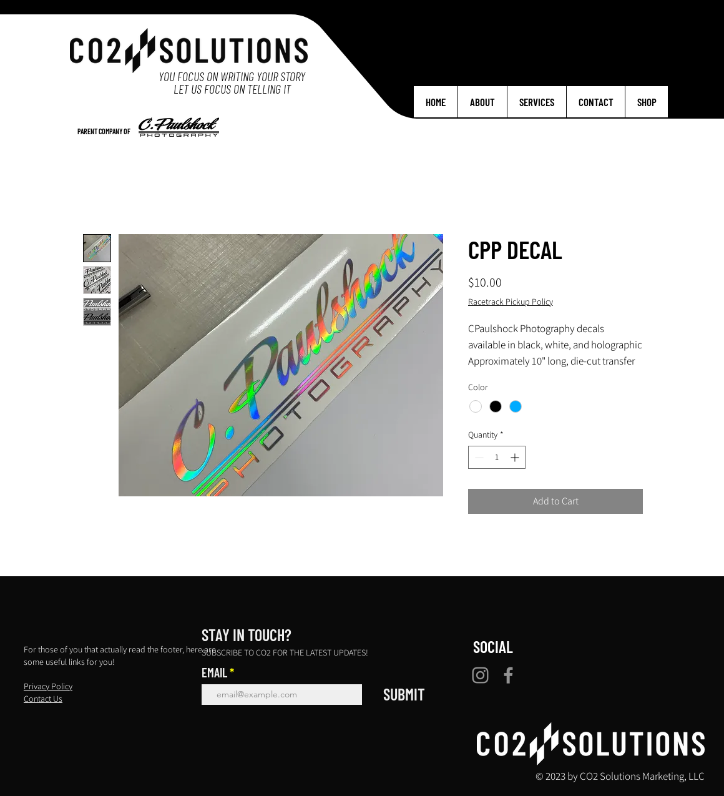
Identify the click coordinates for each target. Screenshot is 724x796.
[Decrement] (478, 457)
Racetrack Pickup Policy (510, 301)
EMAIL (214, 672)
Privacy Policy (48, 686)
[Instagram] (480, 675)
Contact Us (43, 698)
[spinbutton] (497, 457)
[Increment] (516, 457)
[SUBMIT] (404, 694)
